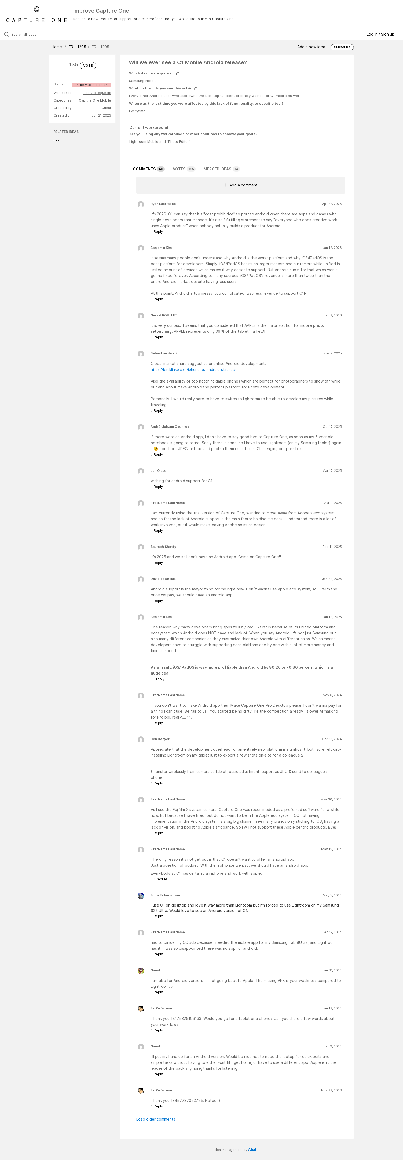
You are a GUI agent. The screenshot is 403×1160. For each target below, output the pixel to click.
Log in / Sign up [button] (380, 34)
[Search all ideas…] (47, 34)
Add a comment (241, 185)
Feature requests (97, 93)
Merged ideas (222, 169)
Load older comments (155, 1119)
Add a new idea (311, 46)
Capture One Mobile (95, 100)
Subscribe (342, 47)
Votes (184, 169)
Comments (149, 169)
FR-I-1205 (77, 46)
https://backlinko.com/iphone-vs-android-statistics (193, 369)
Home (56, 46)
